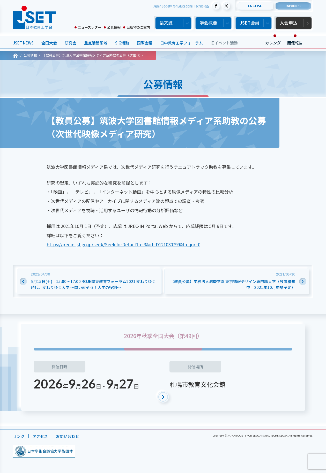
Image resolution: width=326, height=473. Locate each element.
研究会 (70, 42)
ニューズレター (89, 27)
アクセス (40, 436)
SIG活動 (122, 42)
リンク (19, 436)
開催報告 (295, 42)
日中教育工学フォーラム (181, 42)
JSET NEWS (23, 42)
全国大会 (49, 42)
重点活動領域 (95, 42)
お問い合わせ (67, 436)
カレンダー (275, 42)
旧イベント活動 (224, 42)
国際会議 (144, 42)
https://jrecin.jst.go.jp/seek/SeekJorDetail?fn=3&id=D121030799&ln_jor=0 (123, 244)
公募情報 (114, 27)
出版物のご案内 (138, 27)
